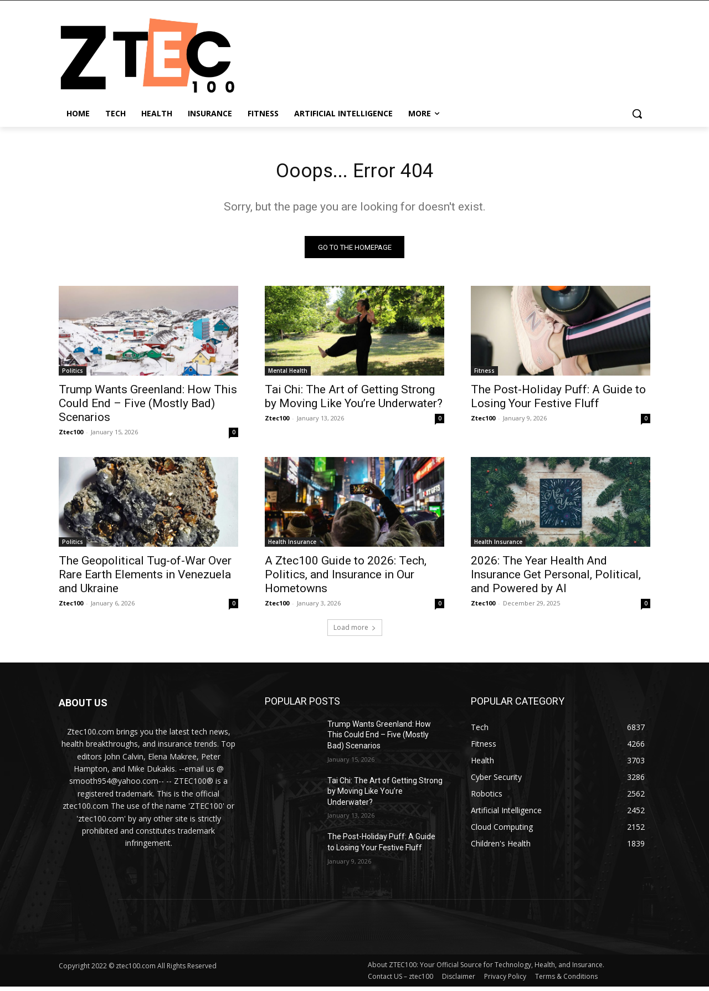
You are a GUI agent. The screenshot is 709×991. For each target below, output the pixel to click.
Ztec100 (71, 436)
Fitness (484, 374)
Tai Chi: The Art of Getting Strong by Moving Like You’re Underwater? (354, 400)
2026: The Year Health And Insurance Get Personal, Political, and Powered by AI (556, 578)
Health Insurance (292, 546)
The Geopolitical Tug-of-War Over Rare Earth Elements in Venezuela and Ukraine (145, 578)
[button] (637, 113)
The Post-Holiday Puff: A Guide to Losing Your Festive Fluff (558, 400)
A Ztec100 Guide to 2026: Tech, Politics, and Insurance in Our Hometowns (346, 578)
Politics (72, 374)
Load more (354, 631)
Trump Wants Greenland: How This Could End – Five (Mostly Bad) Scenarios (148, 407)
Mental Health (287, 374)
